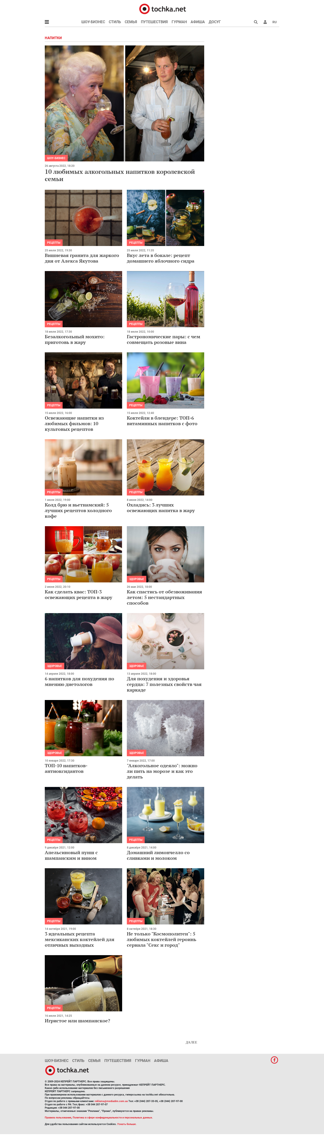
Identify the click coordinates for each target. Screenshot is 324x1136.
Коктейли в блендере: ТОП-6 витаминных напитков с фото (162, 421)
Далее (191, 1042)
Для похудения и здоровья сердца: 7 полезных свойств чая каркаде (164, 684)
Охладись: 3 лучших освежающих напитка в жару (161, 508)
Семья (131, 22)
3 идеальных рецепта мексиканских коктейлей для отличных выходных (79, 939)
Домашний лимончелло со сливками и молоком (158, 855)
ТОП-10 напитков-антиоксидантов (66, 768)
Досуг (215, 22)
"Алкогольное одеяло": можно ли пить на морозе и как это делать (162, 771)
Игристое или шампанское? (77, 1020)
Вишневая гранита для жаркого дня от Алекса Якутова (82, 258)
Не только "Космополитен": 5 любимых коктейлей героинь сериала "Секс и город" (161, 939)
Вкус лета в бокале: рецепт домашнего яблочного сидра (160, 258)
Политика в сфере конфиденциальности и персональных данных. (113, 1117)
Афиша (198, 22)
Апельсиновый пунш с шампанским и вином (71, 855)
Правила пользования (58, 1117)
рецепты (53, 242)
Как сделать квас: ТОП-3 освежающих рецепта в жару (78, 594)
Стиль (115, 22)
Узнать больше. (126, 1124)
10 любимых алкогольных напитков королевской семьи (120, 175)
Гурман (179, 22)
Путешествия (154, 22)
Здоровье (136, 579)
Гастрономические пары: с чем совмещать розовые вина (163, 339)
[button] (265, 22)
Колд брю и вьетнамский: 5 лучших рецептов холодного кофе (78, 510)
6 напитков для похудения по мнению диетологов (79, 681)
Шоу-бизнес (93, 22)
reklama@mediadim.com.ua (111, 1101)
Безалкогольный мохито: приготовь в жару (75, 339)
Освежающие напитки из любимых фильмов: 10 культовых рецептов (74, 423)
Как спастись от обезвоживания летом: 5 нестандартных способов (164, 597)
